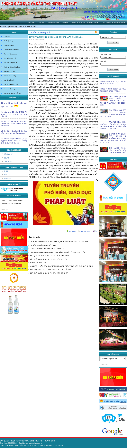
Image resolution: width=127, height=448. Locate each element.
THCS (6, 171)
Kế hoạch (40, 22)
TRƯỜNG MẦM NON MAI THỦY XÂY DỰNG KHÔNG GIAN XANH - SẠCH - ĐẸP (59, 242)
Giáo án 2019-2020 (14, 150)
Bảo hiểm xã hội (9, 71)
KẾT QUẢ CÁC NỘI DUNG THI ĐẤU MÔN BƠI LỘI (48, 259)
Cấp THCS (8, 162)
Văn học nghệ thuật (10, 62)
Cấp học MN (8, 154)
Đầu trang (72, 231)
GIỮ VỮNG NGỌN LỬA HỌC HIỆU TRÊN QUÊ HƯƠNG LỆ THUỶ (117, 150)
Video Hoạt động (9, 89)
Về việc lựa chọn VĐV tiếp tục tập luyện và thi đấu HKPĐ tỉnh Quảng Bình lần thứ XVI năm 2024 (14, 141)
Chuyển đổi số (9, 80)
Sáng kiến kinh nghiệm (14, 167)
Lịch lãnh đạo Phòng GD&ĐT (89, 22)
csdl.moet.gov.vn (119, 22)
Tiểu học (7, 175)
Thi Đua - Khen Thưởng (12, 67)
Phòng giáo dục (9, 45)
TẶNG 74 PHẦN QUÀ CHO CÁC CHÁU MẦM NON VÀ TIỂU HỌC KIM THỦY (57, 252)
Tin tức (32, 32)
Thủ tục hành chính (10, 54)
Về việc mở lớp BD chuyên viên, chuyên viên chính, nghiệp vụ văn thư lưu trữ (14, 123)
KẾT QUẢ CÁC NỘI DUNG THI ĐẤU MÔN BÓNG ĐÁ (49, 273)
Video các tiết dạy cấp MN (12, 93)
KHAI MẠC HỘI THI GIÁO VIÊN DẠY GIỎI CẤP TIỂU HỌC (51, 269)
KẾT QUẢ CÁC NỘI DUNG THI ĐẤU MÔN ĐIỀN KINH (49, 256)
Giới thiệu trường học (11, 49)
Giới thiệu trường (53, 22)
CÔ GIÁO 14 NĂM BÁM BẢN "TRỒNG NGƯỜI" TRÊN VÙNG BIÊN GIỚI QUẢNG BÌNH (61, 266)
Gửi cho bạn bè (85, 231)
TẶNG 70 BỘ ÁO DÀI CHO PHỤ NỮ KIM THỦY (47, 249)
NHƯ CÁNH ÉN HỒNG (38, 263)
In (96, 231)
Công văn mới (106, 22)
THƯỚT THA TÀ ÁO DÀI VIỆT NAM (43, 245)
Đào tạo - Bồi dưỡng (11, 84)
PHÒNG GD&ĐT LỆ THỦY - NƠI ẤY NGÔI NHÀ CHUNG (113, 83)
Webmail (65, 22)
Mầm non (7, 178)
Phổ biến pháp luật (10, 58)
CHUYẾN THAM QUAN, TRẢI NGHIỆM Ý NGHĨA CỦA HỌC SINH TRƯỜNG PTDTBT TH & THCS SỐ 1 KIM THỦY (113, 138)
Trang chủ (31, 22)
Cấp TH (6, 158)
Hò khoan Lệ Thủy (10, 76)
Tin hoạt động (8, 41)
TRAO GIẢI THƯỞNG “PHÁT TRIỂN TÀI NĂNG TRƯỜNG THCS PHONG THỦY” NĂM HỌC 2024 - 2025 (113, 101)
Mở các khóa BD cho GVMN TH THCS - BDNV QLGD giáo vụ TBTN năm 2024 (14, 114)
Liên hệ (73, 22)
